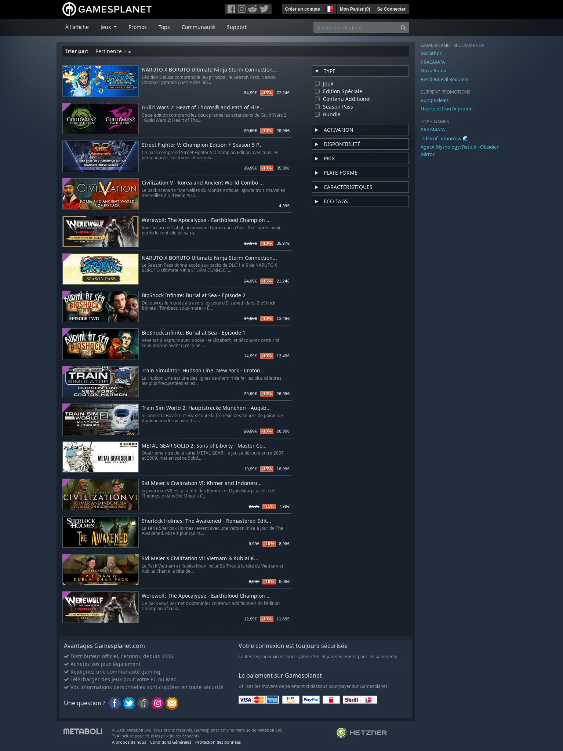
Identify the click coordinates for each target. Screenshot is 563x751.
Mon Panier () (355, 9)
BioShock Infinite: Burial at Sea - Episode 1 (194, 333)
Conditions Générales (170, 742)
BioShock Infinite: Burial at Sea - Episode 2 (194, 295)
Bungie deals (434, 100)
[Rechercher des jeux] (355, 27)
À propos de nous (129, 742)
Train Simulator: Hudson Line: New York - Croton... (203, 371)
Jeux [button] (106, 26)
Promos (137, 26)
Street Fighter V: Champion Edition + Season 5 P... (202, 145)
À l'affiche (77, 26)
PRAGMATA (433, 62)
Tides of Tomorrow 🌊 (444, 138)
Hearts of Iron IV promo (447, 108)
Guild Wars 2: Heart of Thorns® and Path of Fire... (203, 108)
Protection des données (218, 742)
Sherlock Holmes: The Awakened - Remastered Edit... (206, 521)
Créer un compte (302, 9)
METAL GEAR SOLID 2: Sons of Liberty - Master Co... (204, 446)
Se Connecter (391, 9)
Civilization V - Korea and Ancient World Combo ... (203, 183)
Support (237, 26)
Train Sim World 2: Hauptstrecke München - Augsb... (206, 408)
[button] (328, 8)
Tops (164, 26)
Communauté (198, 26)
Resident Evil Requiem (445, 79)
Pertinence (113, 51)
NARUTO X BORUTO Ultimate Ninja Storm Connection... (209, 70)
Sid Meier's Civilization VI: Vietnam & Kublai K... (200, 558)
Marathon (432, 53)
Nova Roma (433, 70)
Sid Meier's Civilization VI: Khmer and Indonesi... (202, 483)
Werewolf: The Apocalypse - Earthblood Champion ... (206, 220)
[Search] (403, 27)
